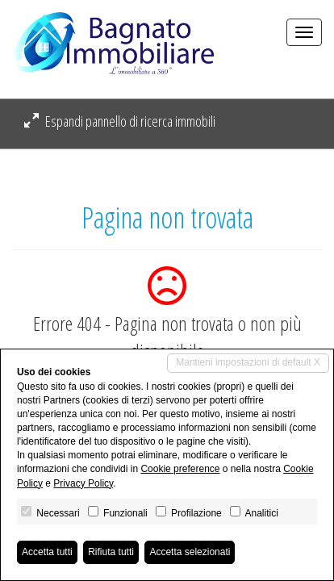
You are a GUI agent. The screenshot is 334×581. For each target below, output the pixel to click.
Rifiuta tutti (111, 552)
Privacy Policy (83, 483)
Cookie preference (179, 468)
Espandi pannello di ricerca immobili (119, 121)
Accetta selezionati (189, 552)
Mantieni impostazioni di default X (248, 362)
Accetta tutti (47, 552)
